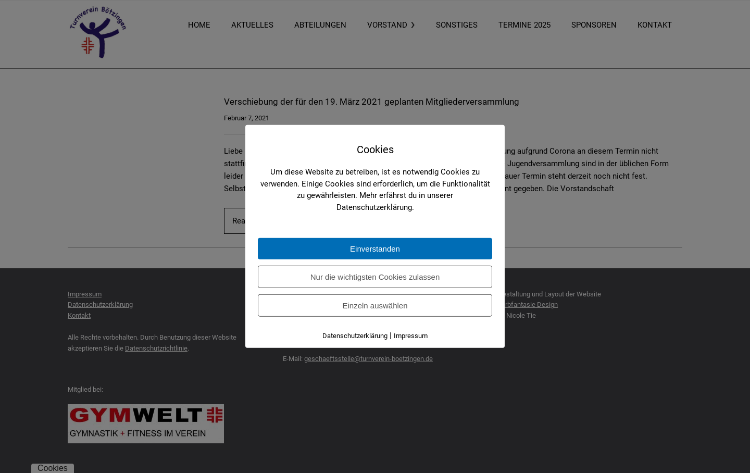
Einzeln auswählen (374, 305)
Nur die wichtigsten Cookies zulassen (375, 276)
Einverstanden (375, 248)
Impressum (411, 336)
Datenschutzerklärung (355, 336)
